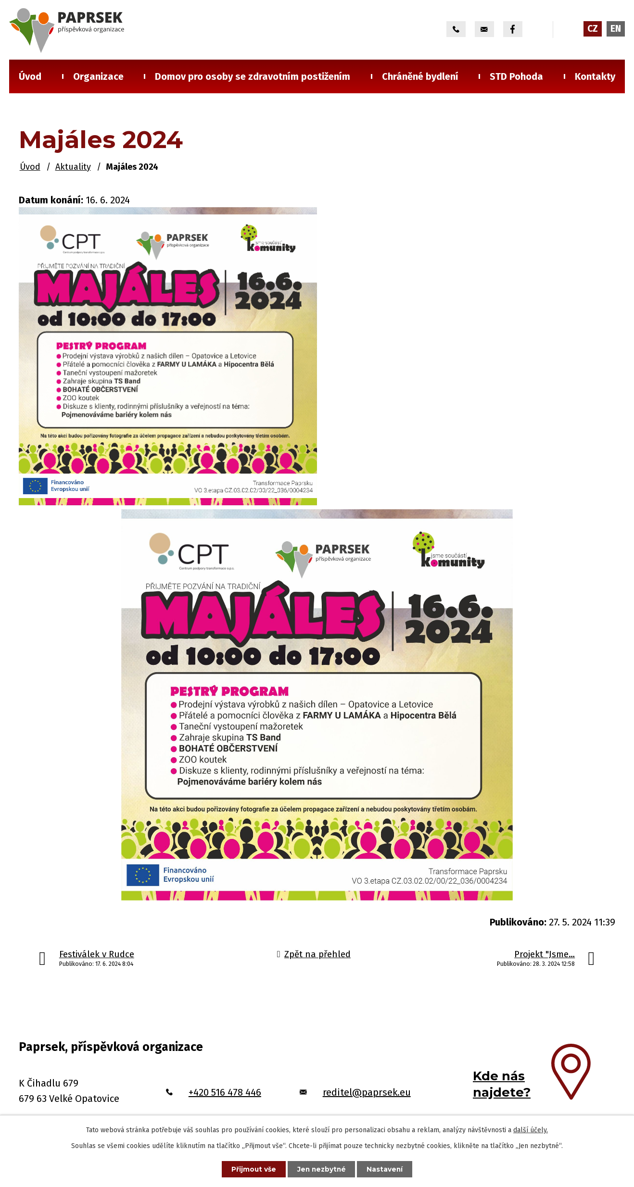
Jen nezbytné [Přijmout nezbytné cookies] (321, 1168)
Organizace (98, 76)
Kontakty (595, 76)
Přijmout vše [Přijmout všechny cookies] (251, 1168)
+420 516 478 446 (225, 1092)
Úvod (30, 76)
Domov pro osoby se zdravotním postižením (252, 76)
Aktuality (73, 167)
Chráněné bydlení (420, 76)
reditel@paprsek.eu (367, 1092)
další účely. (530, 1129)
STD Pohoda (516, 76)
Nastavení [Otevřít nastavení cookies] (387, 1168)
